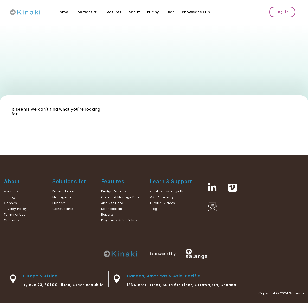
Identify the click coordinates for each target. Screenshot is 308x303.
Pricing (154, 11)
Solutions (86, 11)
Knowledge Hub (197, 11)
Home (62, 11)
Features (114, 11)
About (135, 11)
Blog (172, 11)
